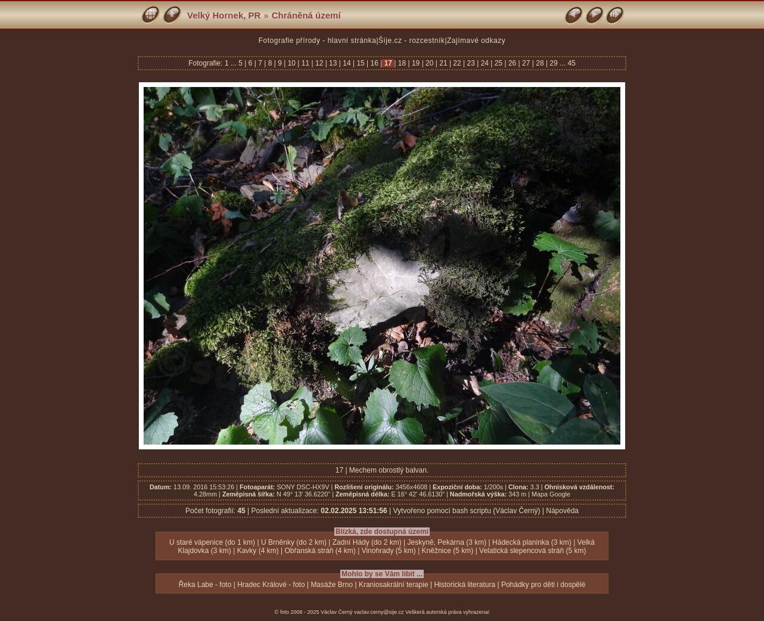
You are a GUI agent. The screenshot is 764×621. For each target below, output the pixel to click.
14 (347, 63)
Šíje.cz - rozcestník (411, 40)
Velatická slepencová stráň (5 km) (532, 551)
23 (471, 63)
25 (498, 63)
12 (319, 63)
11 (305, 63)
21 (443, 63)
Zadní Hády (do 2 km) (367, 542)
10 (291, 63)
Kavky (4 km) (258, 551)
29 (554, 63)
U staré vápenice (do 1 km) (212, 542)
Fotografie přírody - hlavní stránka (318, 40)
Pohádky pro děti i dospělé (543, 584)
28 (540, 63)
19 (416, 63)
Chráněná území (306, 15)
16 (374, 63)
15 (361, 63)
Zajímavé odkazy (476, 40)
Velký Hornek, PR (223, 15)
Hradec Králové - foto (271, 584)
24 (484, 63)
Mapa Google (551, 494)
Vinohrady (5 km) (389, 551)
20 (430, 63)
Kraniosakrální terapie (393, 584)
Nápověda (562, 511)
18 (402, 63)
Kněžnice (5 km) (448, 551)
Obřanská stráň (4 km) (319, 551)
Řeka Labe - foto (205, 584)
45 (571, 63)
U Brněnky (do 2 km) (294, 542)
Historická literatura (464, 584)
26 (512, 63)
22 (457, 63)
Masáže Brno (331, 584)
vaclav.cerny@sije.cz (379, 612)
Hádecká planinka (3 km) (532, 542)
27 (526, 63)
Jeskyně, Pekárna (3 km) (447, 542)
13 (333, 63)
